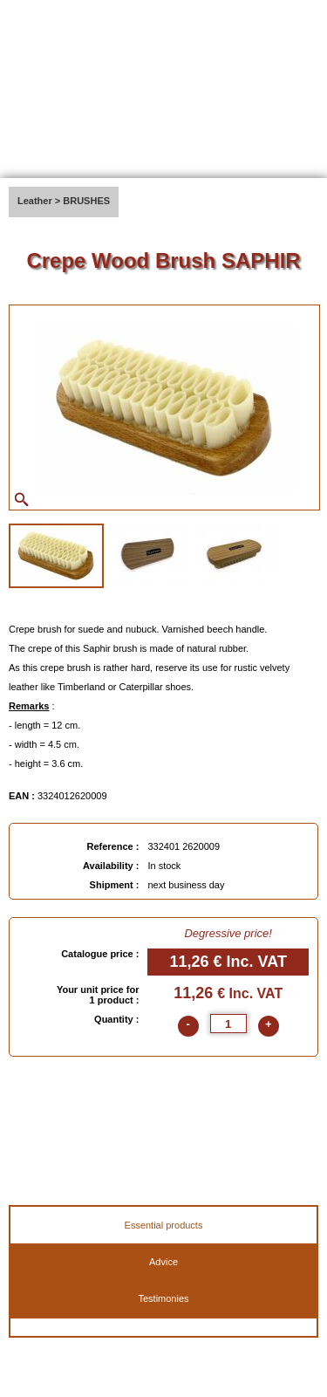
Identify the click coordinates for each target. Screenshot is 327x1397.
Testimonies (163, 1298)
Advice (163, 1262)
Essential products (164, 1225)
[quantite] (228, 1023)
